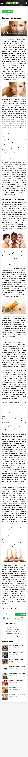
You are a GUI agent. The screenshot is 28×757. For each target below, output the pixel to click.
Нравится (17, 618)
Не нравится (23, 618)
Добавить (7, 615)
